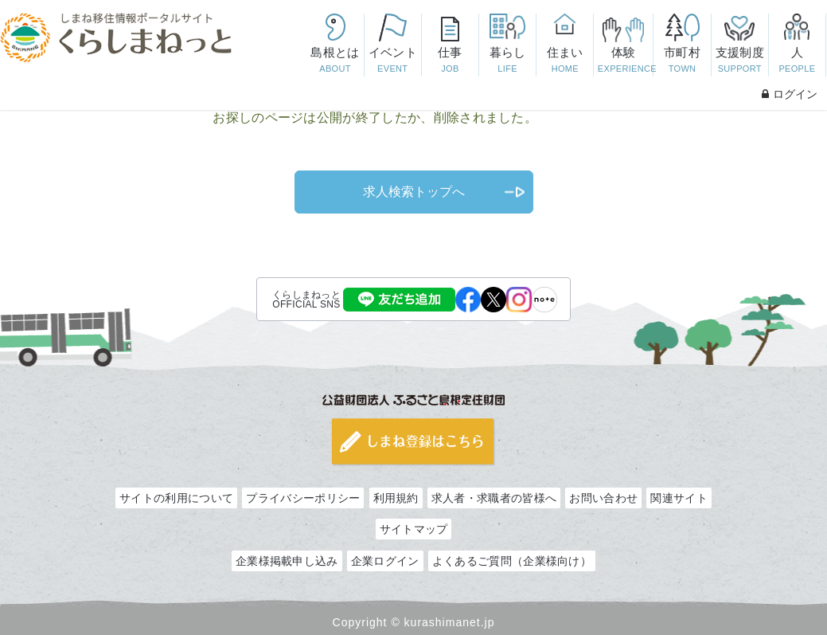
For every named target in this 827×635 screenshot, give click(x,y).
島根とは (335, 60)
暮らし (507, 60)
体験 (625, 60)
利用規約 (396, 498)
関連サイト (679, 498)
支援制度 (740, 60)
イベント (393, 60)
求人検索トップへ (414, 191)
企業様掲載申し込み (287, 561)
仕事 (450, 60)
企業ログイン (385, 561)
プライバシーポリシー (303, 498)
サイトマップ (414, 529)
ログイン (789, 94)
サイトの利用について (176, 498)
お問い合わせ (603, 498)
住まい (565, 60)
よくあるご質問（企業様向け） (511, 561)
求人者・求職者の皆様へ (493, 498)
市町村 (682, 60)
